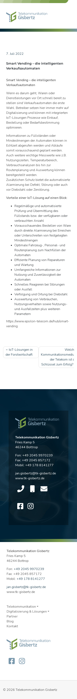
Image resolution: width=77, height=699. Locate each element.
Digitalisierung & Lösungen (27, 611)
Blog (10, 621)
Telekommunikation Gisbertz (36, 690)
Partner (12, 616)
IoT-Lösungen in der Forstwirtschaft (19, 352)
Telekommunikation (21, 606)
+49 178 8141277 (39, 466)
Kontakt (12, 626)
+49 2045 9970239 (37, 457)
